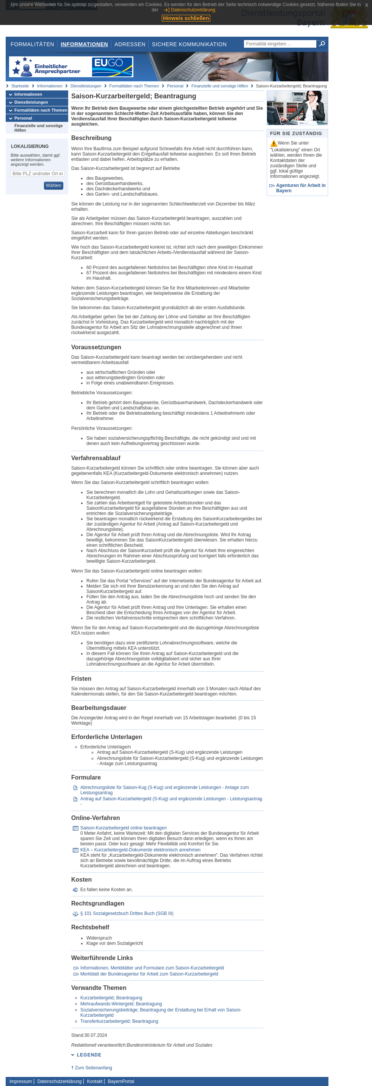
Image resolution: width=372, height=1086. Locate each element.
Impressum (20, 1081)
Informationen (84, 44)
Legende (89, 1055)
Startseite (20, 86)
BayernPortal (121, 1081)
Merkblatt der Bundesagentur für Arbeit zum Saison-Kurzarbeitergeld (149, 974)
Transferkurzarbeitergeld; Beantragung (119, 1021)
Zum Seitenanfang (93, 1067)
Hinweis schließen (186, 18)
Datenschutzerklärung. (193, 9)
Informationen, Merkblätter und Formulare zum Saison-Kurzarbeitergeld (152, 968)
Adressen (129, 44)
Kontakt (95, 1081)
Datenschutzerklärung (60, 1081)
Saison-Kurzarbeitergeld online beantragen (123, 828)
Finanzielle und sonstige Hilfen (219, 86)
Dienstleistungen (85, 86)
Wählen (53, 185)
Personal (175, 86)
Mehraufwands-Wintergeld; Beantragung (121, 1004)
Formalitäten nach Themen (134, 86)
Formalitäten (32, 44)
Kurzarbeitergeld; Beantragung (111, 997)
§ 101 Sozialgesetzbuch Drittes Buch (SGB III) (126, 913)
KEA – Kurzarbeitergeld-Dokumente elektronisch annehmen (140, 850)
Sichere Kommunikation (189, 44)
